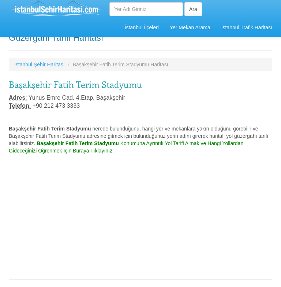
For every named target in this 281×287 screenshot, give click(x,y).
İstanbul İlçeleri (142, 27)
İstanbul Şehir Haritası (39, 64)
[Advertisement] (140, 220)
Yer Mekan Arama (190, 27)
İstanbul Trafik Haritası (246, 27)
